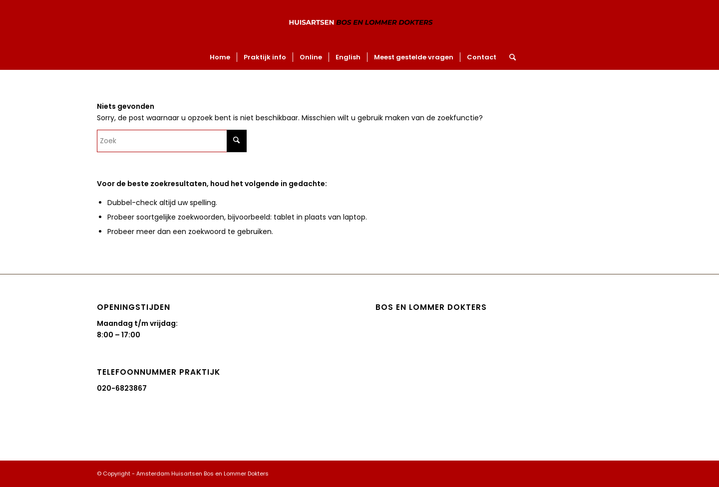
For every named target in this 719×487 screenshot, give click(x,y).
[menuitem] (220, 57)
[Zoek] (509, 57)
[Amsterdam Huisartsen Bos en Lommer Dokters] (359, 22)
